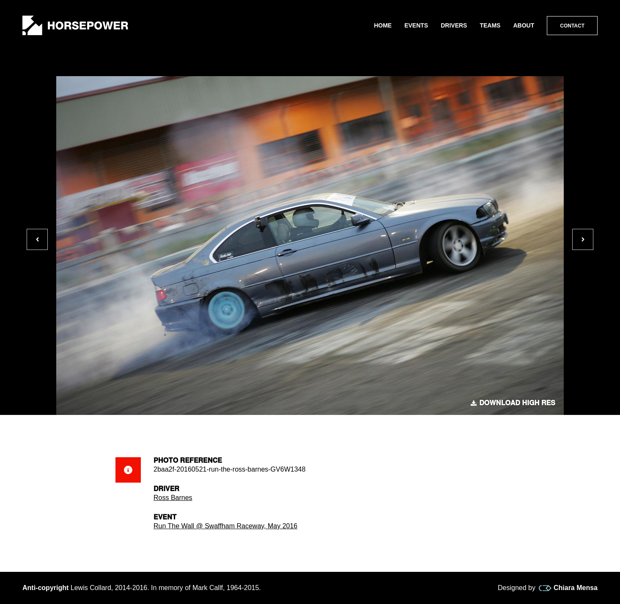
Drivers (454, 25)
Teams (490, 25)
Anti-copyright (45, 587)
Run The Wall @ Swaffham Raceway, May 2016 (225, 526)
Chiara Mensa (568, 588)
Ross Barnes (173, 497)
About (523, 25)
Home (383, 25)
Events (416, 25)
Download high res (513, 403)
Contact (572, 26)
